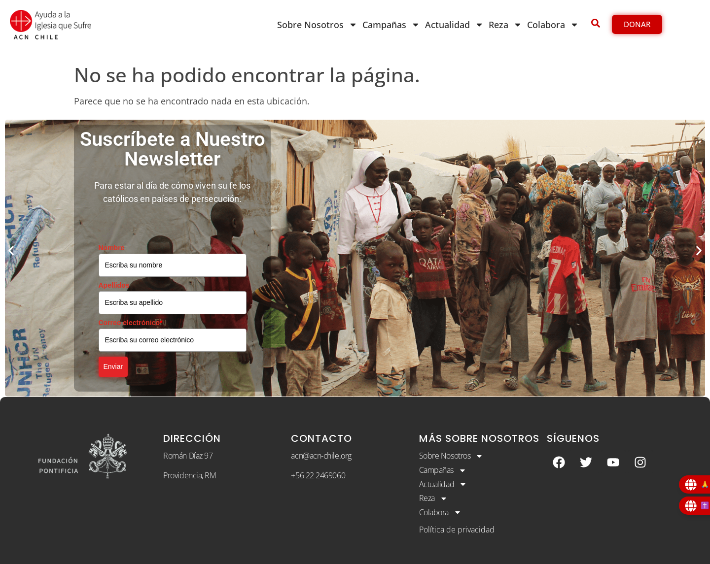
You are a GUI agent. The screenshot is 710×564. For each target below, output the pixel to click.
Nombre (112, 247)
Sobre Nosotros (317, 24)
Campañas (391, 24)
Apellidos (114, 285)
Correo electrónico (131, 322)
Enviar (113, 366)
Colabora (553, 24)
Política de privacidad (457, 529)
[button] (11, 251)
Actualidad (454, 24)
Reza (505, 24)
